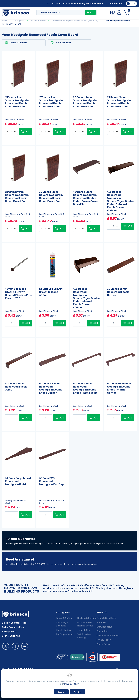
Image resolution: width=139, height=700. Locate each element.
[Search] (63, 12)
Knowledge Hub (104, 626)
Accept (61, 692)
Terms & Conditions (106, 618)
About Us (7, 4)
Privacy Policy (104, 639)
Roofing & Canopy (65, 634)
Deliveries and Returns (108, 635)
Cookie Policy (103, 644)
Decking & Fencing (87, 618)
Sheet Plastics (63, 630)
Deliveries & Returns (36, 4)
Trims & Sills (83, 630)
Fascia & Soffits (64, 618)
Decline (77, 692)
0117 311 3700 (54, 3)
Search (90, 12)
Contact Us (19, 4)
